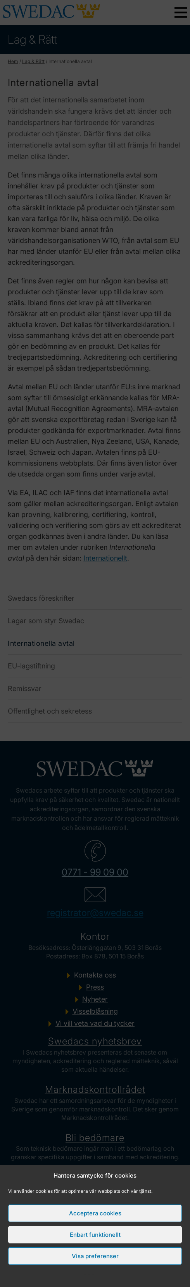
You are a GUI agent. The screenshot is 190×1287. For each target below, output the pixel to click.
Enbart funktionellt (95, 1234)
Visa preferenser (95, 1256)
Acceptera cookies (95, 1213)
